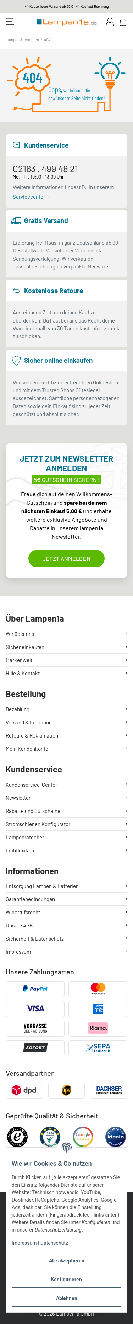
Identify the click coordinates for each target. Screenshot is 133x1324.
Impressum (24, 1243)
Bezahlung (17, 709)
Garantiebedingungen (30, 899)
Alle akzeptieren (66, 1260)
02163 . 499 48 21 (45, 168)
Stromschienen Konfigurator (38, 824)
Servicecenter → (32, 196)
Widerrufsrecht (23, 912)
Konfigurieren (66, 1279)
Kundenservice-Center (31, 784)
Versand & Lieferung (29, 722)
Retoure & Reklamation (32, 735)
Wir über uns (20, 634)
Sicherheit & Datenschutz (35, 938)
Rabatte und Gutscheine (33, 811)
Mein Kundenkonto (27, 748)
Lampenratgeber (25, 837)
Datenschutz (54, 1243)
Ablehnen (66, 1298)
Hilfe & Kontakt (23, 673)
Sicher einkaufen (25, 647)
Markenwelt (19, 660)
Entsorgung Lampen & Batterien (42, 886)
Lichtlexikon (20, 850)
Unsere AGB (19, 925)
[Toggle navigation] (10, 21)
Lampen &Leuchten (22, 39)
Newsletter (18, 797)
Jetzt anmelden (66, 558)
